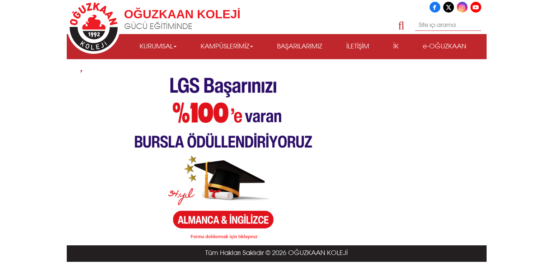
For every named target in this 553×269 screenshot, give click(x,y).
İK (396, 46)
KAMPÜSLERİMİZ (227, 46)
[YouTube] (475, 7)
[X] (448, 7)
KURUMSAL (158, 46)
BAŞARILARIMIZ (299, 46)
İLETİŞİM (357, 46)
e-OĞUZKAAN (444, 46)
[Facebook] (435, 7)
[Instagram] (462, 7)
